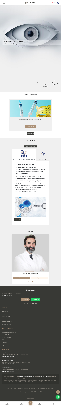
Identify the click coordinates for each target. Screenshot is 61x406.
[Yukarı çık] (58, 392)
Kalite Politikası (5, 319)
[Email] (32, 282)
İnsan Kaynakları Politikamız (9, 332)
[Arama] (58, 3)
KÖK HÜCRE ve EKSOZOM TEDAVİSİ (24, 155)
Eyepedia (4, 342)
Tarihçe (4, 314)
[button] (57, 83)
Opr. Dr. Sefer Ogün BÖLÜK (30, 273)
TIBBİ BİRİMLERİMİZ (30, 146)
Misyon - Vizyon (6, 316)
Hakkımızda (5, 311)
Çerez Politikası (38, 395)
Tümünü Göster (30, 133)
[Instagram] (28, 282)
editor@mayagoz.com (24, 392)
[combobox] (53, 3)
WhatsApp (35, 299)
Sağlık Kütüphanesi (6, 345)
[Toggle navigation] (4, 3)
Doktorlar (4, 340)
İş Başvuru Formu (6, 337)
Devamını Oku (30, 126)
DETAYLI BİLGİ (18, 219)
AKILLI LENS (42, 155)
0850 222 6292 (10, 356)
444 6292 (25, 299)
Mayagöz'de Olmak (6, 334)
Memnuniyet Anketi (6, 324)
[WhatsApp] (30, 282)
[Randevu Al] (30, 403)
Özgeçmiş (39, 278)
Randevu (21, 277)
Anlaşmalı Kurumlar (6, 321)
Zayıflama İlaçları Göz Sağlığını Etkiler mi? (30, 119)
